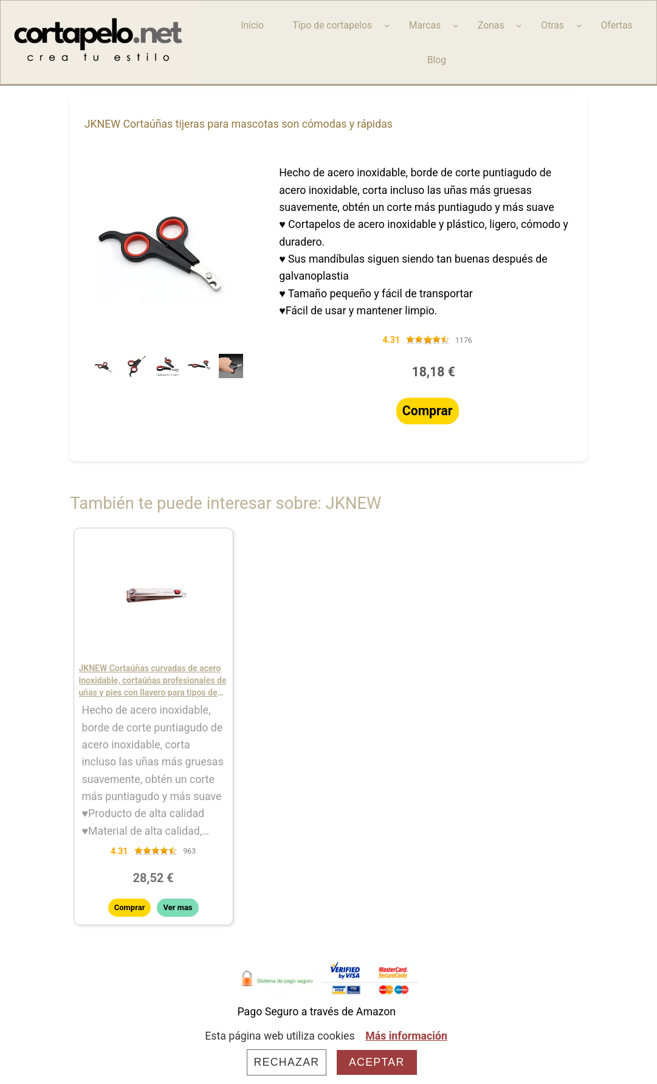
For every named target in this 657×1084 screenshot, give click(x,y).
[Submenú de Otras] (579, 25)
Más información (406, 1036)
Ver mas (177, 907)
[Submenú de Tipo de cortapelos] (387, 25)
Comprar (427, 410)
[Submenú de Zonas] (518, 25)
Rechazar (286, 1062)
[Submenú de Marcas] (455, 25)
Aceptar (377, 1062)
